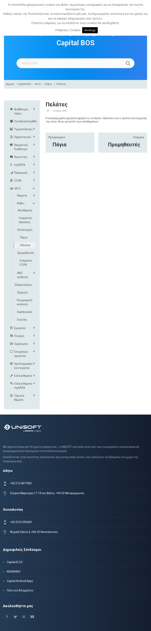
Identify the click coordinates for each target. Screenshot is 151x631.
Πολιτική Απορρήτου (20, 590)
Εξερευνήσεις (23, 284)
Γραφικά (22, 292)
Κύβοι (48, 84)
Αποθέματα (25, 210)
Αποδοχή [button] (90, 30)
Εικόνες (22, 319)
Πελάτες (61, 84)
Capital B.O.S (15, 562)
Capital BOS (24, 84)
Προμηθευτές (124, 145)
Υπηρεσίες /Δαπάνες (25, 220)
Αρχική (10, 84)
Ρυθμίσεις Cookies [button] (67, 30)
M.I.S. (38, 84)
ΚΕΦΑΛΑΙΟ (13, 571)
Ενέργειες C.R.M (26, 262)
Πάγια (59, 145)
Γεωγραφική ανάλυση (24, 302)
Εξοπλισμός (25, 229)
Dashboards (24, 312)
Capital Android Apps (20, 581)
